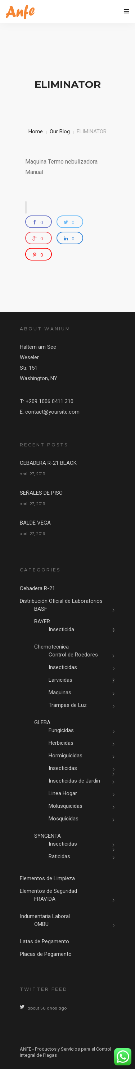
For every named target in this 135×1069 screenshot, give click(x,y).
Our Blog (60, 131)
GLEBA (42, 722)
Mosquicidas (63, 818)
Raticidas (59, 856)
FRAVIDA (44, 899)
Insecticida (61, 629)
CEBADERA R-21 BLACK (48, 463)
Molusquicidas (65, 806)
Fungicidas (61, 730)
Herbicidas (61, 743)
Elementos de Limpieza (47, 878)
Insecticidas (63, 667)
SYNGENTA (47, 836)
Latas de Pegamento (44, 941)
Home (35, 131)
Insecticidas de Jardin (74, 781)
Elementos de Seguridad (48, 891)
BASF (40, 609)
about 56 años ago (47, 1008)
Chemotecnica (51, 646)
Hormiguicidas (65, 755)
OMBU (41, 924)
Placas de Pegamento (46, 954)
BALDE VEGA (35, 523)
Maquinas (60, 692)
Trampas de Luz (68, 705)
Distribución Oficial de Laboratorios (61, 601)
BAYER (42, 621)
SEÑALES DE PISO (41, 493)
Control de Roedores (73, 654)
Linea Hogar (63, 793)
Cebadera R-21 (37, 588)
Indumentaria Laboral (45, 916)
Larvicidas (60, 680)
